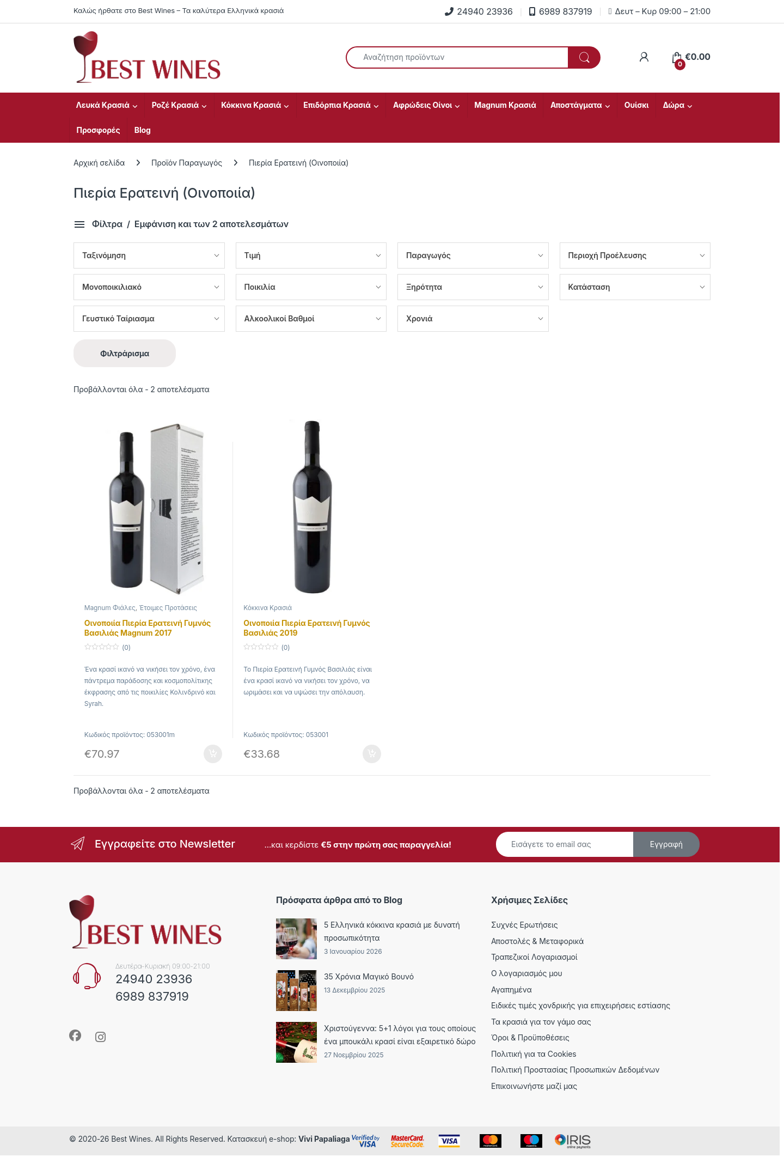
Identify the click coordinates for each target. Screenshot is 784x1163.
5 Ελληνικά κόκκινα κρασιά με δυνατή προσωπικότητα (392, 931)
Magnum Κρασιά (505, 104)
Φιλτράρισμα (124, 353)
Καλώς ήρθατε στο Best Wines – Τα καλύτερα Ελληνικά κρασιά (179, 10)
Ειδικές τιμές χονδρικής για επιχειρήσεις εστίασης (580, 1005)
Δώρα (674, 104)
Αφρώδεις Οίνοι (422, 104)
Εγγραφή (666, 844)
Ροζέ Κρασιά (175, 104)
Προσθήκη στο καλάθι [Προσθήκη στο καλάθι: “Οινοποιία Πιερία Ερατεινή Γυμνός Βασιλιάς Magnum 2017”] (213, 754)
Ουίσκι (636, 104)
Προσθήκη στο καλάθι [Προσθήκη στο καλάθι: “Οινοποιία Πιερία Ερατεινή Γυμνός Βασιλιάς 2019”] (372, 754)
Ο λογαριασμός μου (526, 973)
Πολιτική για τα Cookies (534, 1053)
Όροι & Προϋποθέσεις (530, 1037)
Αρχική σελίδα (99, 162)
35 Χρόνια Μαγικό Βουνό (369, 976)
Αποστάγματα (576, 104)
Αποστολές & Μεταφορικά (537, 941)
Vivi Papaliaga (324, 1138)
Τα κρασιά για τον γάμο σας (541, 1021)
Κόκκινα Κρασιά (251, 104)
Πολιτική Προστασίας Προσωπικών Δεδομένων (575, 1069)
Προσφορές (98, 130)
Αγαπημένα (511, 989)
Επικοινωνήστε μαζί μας (534, 1086)
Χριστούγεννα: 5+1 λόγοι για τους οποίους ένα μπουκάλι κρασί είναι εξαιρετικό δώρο (400, 1035)
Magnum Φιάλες (110, 608)
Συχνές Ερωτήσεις (524, 924)
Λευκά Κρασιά (103, 104)
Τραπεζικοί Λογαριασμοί (534, 956)
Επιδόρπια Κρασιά (337, 104)
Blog (142, 130)
